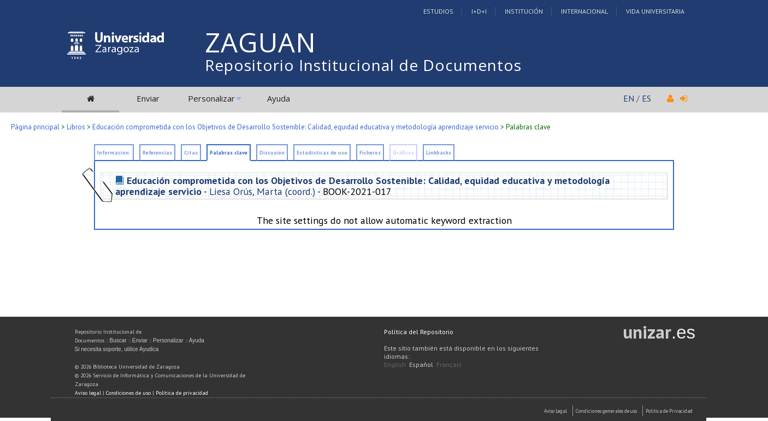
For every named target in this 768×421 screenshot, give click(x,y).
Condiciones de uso (128, 392)
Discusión (272, 152)
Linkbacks (438, 152)
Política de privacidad (182, 392)
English (395, 364)
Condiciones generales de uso (606, 411)
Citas (191, 152)
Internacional (584, 11)
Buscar (118, 340)
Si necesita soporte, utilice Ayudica (117, 349)
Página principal (35, 127)
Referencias (157, 152)
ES (646, 98)
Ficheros (370, 152)
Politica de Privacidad (669, 411)
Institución (524, 11)
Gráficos (403, 152)
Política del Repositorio (418, 332)
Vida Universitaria (655, 11)
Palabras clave (228, 152)
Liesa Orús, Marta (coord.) (262, 191)
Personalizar (211, 98)
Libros (76, 127)
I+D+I (479, 11)
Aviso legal (88, 392)
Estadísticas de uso (322, 152)
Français (449, 364)
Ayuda (278, 98)
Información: (114, 152)
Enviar (148, 98)
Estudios (438, 11)
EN (628, 98)
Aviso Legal (555, 411)
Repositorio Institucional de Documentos (363, 65)
